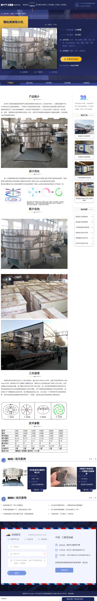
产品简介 (10, 83)
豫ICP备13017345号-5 (60, 593)
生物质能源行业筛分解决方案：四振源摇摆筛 (18, 514)
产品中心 (32, 6)
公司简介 (57, 5)
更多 (90, 459)
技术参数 (68, 83)
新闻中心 (45, 5)
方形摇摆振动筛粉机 (84, 177)
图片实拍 (29, 83)
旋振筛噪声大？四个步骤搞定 (13, 505)
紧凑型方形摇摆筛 (84, 136)
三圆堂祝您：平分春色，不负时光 (62, 514)
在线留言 (86, 83)
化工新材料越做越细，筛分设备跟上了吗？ (65, 509)
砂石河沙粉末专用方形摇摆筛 (84, 243)
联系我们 (64, 5)
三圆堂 (12, 13)
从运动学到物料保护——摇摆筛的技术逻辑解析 (67, 505)
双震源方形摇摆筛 (84, 157)
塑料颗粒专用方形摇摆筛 (84, 238)
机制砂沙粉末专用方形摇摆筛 (84, 199)
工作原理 (48, 83)
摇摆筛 (24, 13)
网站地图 (71, 593)
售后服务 (51, 5)
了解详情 (36, 490)
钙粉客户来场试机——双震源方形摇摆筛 (86, 471)
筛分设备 (18, 13)
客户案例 (38, 5)
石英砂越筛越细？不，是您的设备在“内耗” (17, 509)
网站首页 (26, 5)
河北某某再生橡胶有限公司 (37, 471)
